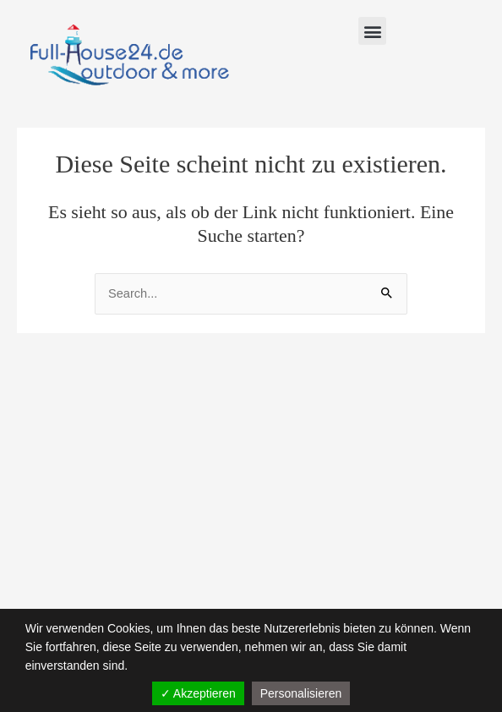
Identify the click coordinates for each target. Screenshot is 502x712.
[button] (372, 31)
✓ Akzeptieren (198, 693)
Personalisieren (301, 693)
